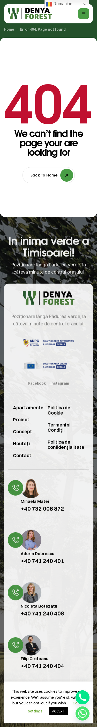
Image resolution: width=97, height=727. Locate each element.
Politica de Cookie (59, 418)
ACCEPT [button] (58, 711)
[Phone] (82, 697)
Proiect (21, 428)
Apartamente (24, 416)
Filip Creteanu (34, 667)
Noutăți (21, 452)
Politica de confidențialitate (66, 453)
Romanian (59, 4)
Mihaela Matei (35, 510)
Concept (22, 440)
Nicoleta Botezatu (39, 614)
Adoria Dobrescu (37, 562)
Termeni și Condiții (59, 436)
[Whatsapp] (82, 713)
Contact (22, 464)
